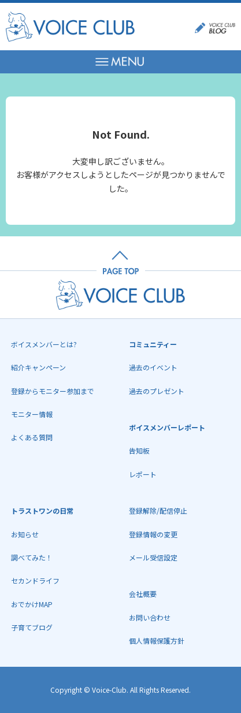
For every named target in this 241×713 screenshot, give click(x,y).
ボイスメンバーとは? (44, 344)
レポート (143, 474)
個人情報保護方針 (156, 640)
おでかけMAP (32, 604)
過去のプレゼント (156, 391)
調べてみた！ (32, 557)
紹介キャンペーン (38, 367)
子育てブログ (32, 627)
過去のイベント (153, 367)
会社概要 (143, 594)
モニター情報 (32, 414)
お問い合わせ (149, 617)
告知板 (139, 450)
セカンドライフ (35, 580)
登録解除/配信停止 (158, 510)
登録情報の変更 (153, 534)
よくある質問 (32, 437)
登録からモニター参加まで (52, 391)
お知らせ (25, 534)
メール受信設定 (153, 557)
